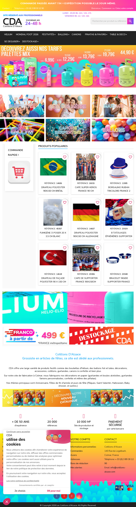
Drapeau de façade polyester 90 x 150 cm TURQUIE (53, 282)
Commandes (76, 451)
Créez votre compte (124, 8)
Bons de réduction (79, 463)
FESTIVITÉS (48, 34)
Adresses (75, 459)
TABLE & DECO (117, 34)
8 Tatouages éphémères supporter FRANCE (118, 236)
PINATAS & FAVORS (95, 34)
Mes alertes (76, 467)
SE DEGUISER (11, 41)
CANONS (76, 34)
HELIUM (8, 34)
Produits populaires (53, 146)
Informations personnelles (83, 446)
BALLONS (63, 34)
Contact (5, 8)
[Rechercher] (112, 21)
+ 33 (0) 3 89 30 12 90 (34, 8)
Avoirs (73, 455)
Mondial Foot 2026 (27, 34)
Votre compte (80, 439)
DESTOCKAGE (29, 41)
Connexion (106, 8)
